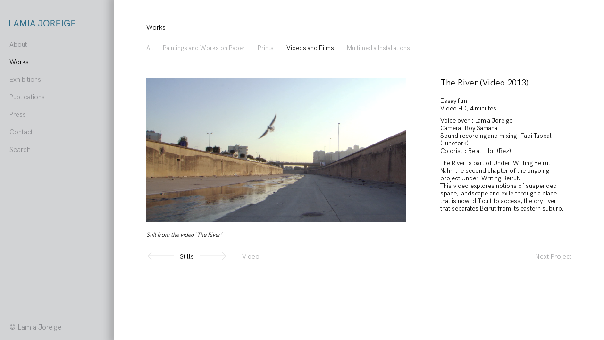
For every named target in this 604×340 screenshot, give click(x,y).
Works (19, 62)
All (149, 48)
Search (20, 149)
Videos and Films (310, 48)
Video (251, 257)
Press (17, 114)
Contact (21, 132)
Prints (266, 48)
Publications (27, 97)
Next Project (553, 257)
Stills (187, 257)
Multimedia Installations (378, 48)
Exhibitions (25, 80)
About (18, 45)
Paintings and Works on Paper (204, 48)
